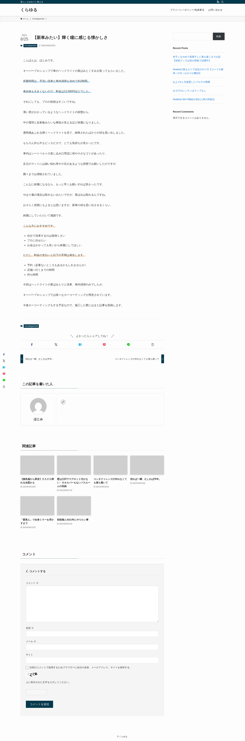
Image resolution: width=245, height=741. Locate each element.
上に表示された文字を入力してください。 (48, 682)
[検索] (222, 2)
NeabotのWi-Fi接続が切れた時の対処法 (194, 99)
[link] (63, 402)
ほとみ (38, 419)
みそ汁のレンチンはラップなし (189, 90)
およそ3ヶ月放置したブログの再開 (191, 82)
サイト (29, 654)
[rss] (218, 2)
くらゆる (28, 10)
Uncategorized (30, 46)
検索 (218, 36)
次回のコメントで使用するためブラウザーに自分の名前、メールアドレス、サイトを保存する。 (80, 667)
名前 (30, 628)
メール (31, 641)
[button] (31, 344)
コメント (32, 583)
